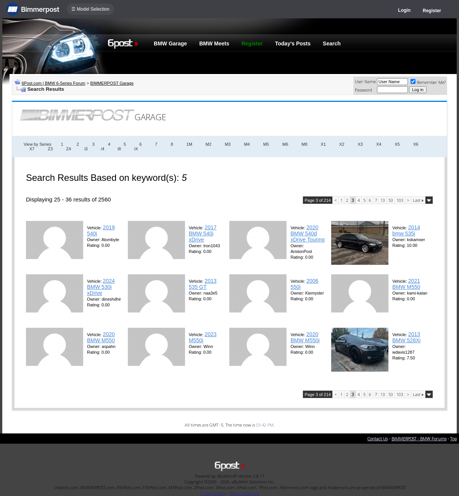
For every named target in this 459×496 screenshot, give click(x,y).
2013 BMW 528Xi (406, 337)
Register (432, 10)
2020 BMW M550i (304, 337)
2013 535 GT (203, 284)
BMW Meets (214, 43)
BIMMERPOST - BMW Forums (418, 438)
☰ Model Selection (90, 9)
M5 (266, 144)
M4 (247, 144)
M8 (304, 144)
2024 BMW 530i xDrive (101, 287)
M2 (208, 144)
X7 (31, 149)
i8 (119, 149)
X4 (378, 144)
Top (453, 438)
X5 (397, 144)
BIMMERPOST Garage (112, 83)
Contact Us (377, 438)
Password (363, 90)
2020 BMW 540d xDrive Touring (307, 233)
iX (136, 149)
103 (399, 200)
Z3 (50, 149)
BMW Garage (170, 43)
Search (332, 43)
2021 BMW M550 (406, 284)
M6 (285, 144)
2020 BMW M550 (101, 337)
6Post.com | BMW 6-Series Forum (53, 83)
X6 (415, 144)
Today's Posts (293, 43)
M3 (227, 144)
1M (189, 144)
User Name (365, 81)
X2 (341, 144)
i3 (86, 149)
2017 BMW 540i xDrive (203, 233)
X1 (323, 144)
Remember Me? (428, 82)
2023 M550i (203, 337)
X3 (360, 144)
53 (390, 200)
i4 (103, 149)
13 (382, 200)
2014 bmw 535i (406, 230)
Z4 (68, 149)
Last (418, 200)
